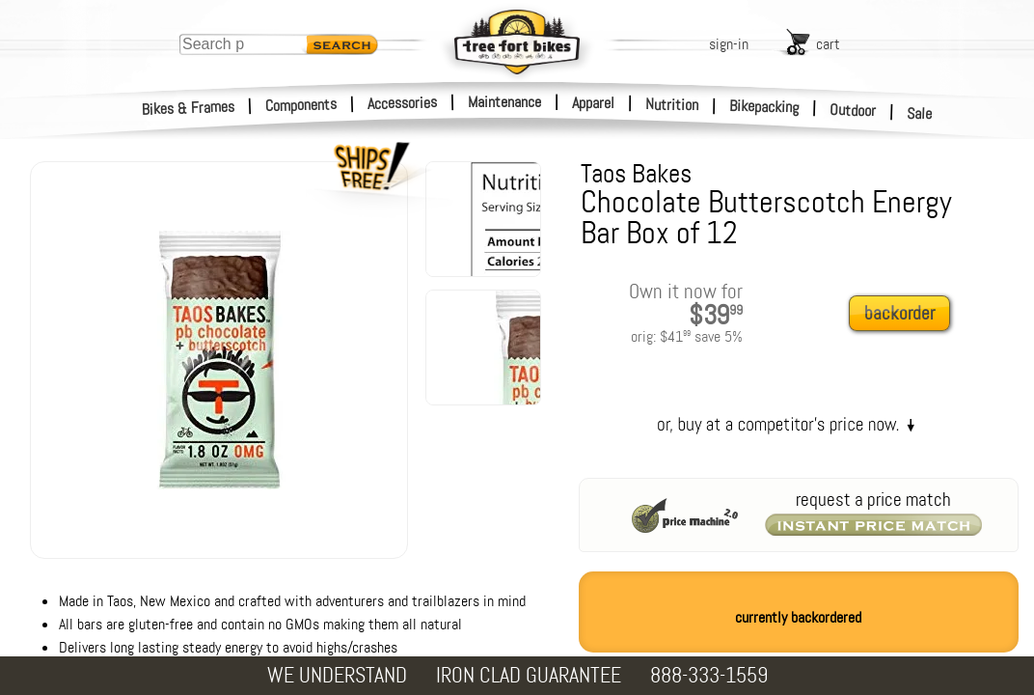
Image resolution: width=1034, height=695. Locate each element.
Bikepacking (764, 107)
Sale (920, 114)
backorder (899, 313)
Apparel (593, 103)
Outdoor (853, 110)
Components (301, 105)
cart (828, 44)
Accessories (402, 103)
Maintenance (504, 102)
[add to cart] (905, 314)
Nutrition (671, 104)
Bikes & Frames (188, 108)
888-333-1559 (709, 675)
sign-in (728, 44)
